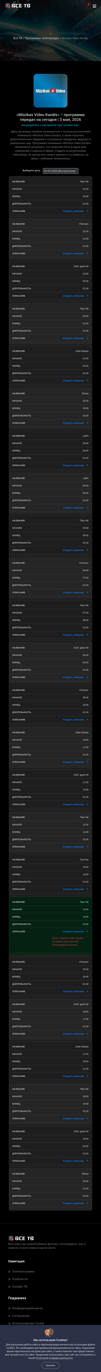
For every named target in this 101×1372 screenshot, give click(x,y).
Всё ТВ (17, 38)
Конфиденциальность (25, 1308)
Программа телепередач (42, 38)
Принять (50, 1365)
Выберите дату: (31, 170)
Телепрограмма (21, 1271)
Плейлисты (18, 1279)
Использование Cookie (26, 1323)
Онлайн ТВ (17, 1286)
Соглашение (19, 1316)
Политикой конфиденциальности (54, 1357)
